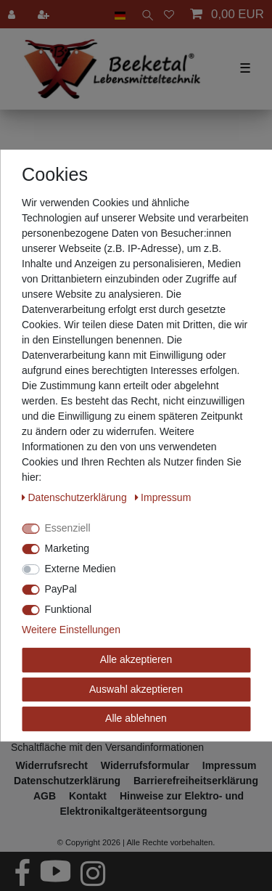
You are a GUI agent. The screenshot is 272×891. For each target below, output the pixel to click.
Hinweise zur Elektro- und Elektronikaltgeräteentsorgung (151, 803)
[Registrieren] (45, 14)
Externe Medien (80, 568)
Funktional (68, 609)
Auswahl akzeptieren (136, 689)
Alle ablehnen (136, 718)
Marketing (67, 548)
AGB (44, 796)
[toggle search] (144, 14)
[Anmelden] (13, 14)
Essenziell (68, 528)
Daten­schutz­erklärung (76, 497)
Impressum (163, 497)
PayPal (61, 589)
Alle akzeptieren (136, 659)
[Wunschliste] (169, 14)
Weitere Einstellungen (71, 629)
